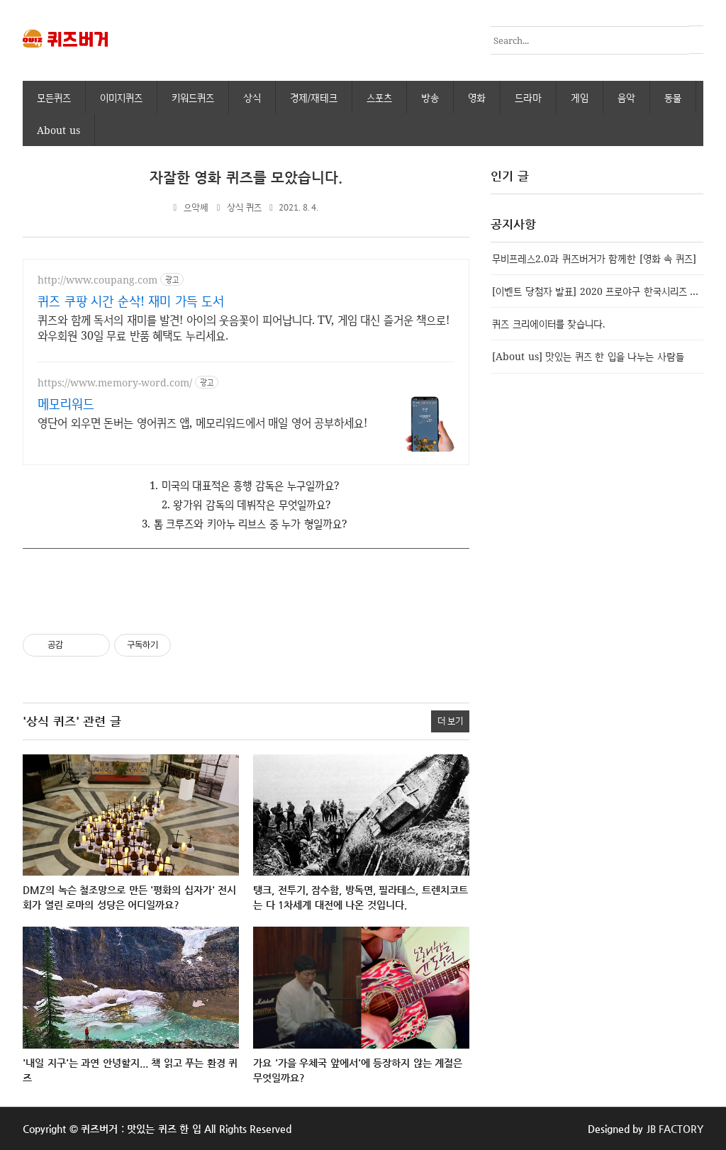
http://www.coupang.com (97, 279)
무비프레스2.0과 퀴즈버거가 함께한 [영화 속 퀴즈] (594, 257)
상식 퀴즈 (244, 207)
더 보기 (450, 720)
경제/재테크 (313, 97)
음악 (626, 97)
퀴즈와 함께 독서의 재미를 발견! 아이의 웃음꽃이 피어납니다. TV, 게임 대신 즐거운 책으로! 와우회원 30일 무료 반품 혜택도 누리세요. (243, 326)
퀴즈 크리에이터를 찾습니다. (548, 323)
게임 (579, 97)
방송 (430, 97)
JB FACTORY (675, 1128)
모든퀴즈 (54, 97)
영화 (477, 97)
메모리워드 (66, 402)
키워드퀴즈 (193, 97)
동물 (672, 97)
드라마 (528, 97)
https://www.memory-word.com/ (115, 382)
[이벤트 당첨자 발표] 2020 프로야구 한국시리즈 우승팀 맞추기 (597, 290)
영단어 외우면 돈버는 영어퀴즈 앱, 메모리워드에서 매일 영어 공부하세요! (202, 422)
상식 (252, 97)
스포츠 (379, 97)
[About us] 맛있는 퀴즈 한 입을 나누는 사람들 (588, 355)
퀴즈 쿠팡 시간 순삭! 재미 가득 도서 (131, 299)
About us (58, 129)
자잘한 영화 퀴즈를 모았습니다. (246, 177)
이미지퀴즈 (121, 97)
